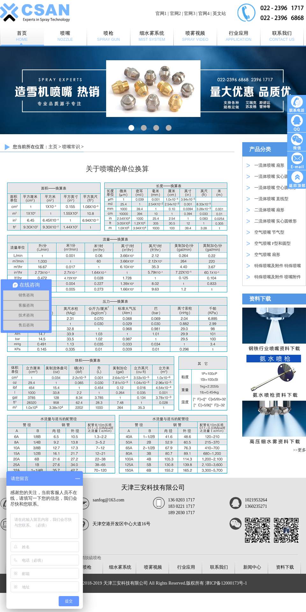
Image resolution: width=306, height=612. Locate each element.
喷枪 (87, 567)
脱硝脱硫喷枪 (88, 557)
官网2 (175, 13)
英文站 (219, 13)
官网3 (189, 13)
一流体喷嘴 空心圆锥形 (275, 187)
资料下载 (285, 567)
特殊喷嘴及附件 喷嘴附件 (277, 276)
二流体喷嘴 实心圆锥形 (275, 221)
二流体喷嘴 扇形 (269, 210)
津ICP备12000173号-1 (226, 583)
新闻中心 (252, 567)
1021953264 (256, 500)
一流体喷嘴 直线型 (271, 198)
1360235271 (256, 506)
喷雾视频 (153, 567)
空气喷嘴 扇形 (267, 254)
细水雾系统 (120, 567)
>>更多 (299, 450)
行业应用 (186, 567)
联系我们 (219, 567)
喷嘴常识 (71, 146)
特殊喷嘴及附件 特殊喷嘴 (277, 265)
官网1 (161, 13)
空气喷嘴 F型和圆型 (272, 243)
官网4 (203, 13)
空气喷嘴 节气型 (269, 232)
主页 (52, 146)
